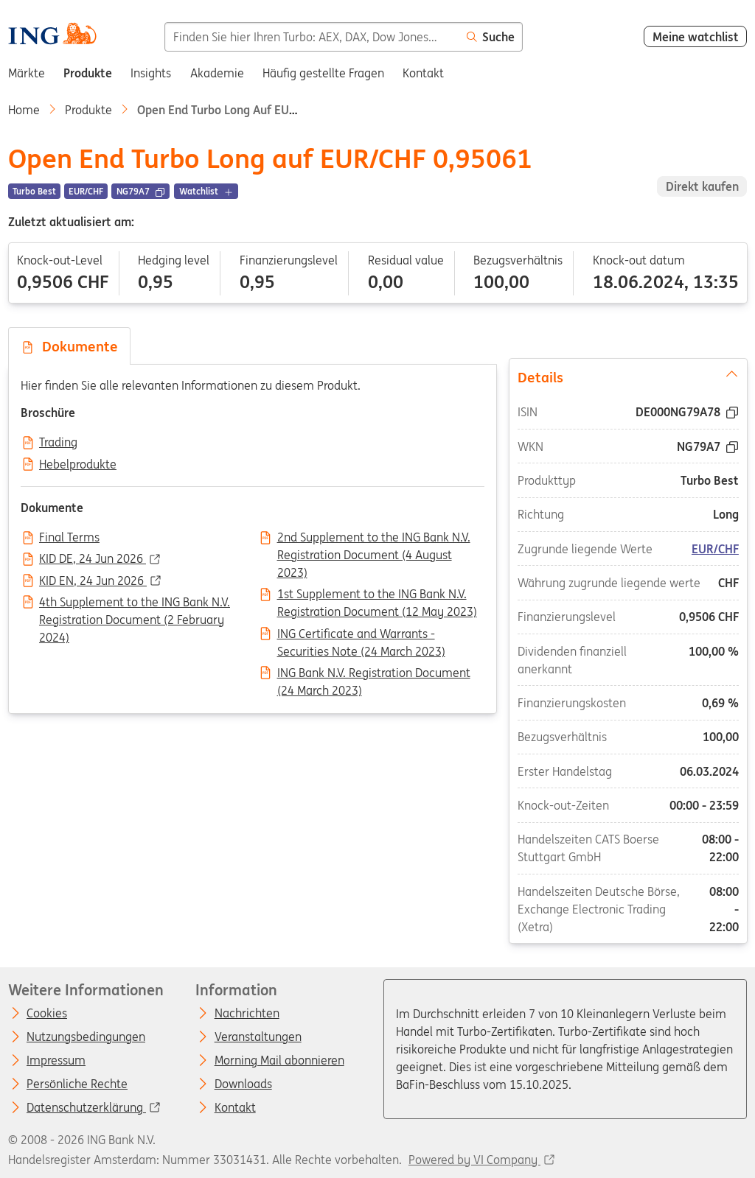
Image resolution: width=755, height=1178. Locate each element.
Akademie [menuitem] (217, 73)
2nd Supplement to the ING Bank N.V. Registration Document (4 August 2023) (373, 538)
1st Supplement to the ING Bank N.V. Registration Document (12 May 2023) (377, 595)
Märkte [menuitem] (26, 73)
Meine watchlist (696, 36)
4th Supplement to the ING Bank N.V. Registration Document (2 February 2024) (134, 603)
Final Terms (69, 537)
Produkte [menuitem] (87, 73)
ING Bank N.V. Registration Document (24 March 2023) (373, 674)
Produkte (88, 109)
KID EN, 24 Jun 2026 (93, 581)
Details (627, 376)
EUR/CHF (715, 548)
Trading (58, 442)
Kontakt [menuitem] (423, 73)
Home (24, 109)
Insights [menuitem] (151, 73)
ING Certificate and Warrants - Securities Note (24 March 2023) (361, 635)
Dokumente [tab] (69, 346)
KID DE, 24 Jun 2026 (92, 559)
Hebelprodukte (77, 464)
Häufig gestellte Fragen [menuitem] (323, 73)
